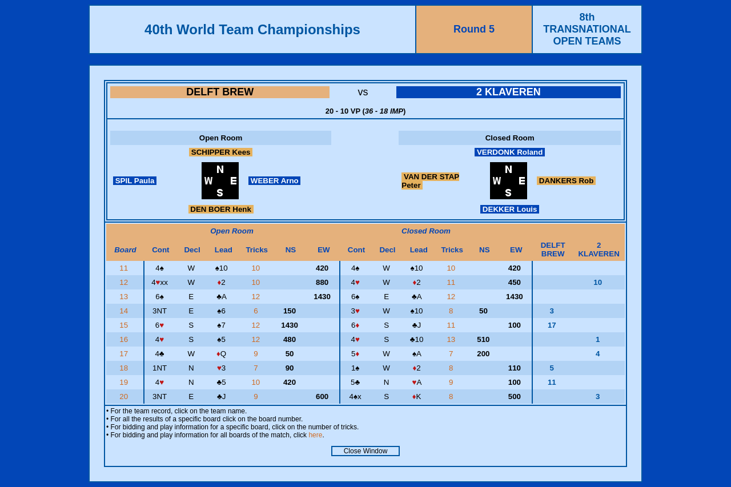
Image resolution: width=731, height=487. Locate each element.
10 (256, 268)
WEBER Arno (274, 180)
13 (124, 296)
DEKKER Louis (509, 209)
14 (124, 311)
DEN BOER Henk (221, 209)
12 (124, 282)
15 (124, 325)
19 (124, 382)
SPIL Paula (134, 180)
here (315, 435)
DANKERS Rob (566, 180)
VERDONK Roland (510, 152)
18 (124, 368)
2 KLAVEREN (508, 92)
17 (124, 353)
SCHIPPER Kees (220, 152)
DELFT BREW (220, 92)
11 (124, 268)
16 (124, 339)
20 (124, 396)
